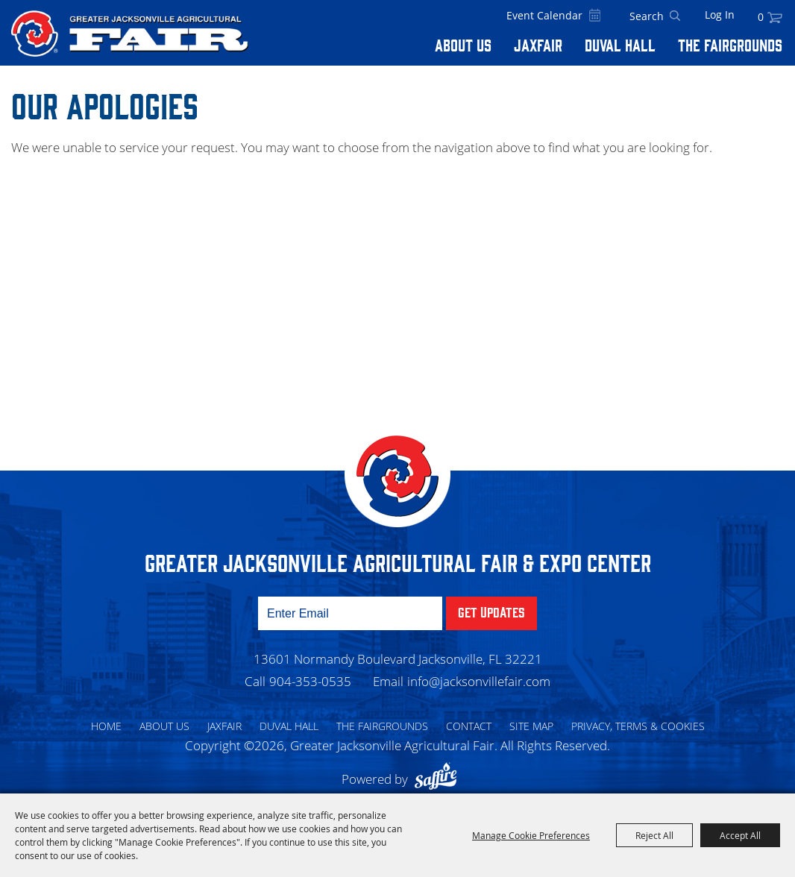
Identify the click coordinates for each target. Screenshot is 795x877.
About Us (463, 44)
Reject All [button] (654, 835)
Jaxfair (538, 44)
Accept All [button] (740, 835)
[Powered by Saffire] (439, 779)
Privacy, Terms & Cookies (638, 726)
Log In (720, 14)
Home (106, 726)
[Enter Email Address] (350, 613)
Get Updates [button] (491, 611)
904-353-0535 (310, 681)
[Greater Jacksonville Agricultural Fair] (129, 33)
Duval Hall (620, 44)
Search (674, 16)
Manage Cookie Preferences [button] (531, 835)
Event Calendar (544, 15)
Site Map (531, 726)
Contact (468, 726)
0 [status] (761, 17)
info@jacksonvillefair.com (478, 681)
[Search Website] (646, 16)
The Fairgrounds (730, 44)
